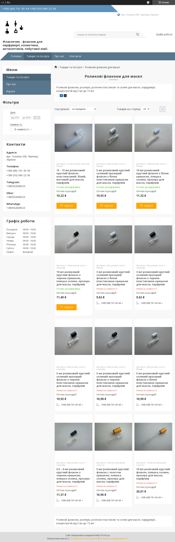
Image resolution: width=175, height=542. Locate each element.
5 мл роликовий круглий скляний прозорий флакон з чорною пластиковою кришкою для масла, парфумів (73, 379)
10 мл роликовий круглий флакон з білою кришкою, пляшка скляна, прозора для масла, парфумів (152, 176)
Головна (16, 56)
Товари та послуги (37, 56)
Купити (68, 205)
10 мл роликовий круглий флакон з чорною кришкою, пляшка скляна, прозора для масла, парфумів (73, 278)
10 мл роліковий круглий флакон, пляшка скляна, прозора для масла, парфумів (153, 473)
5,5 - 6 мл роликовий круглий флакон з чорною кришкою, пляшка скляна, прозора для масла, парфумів (73, 475)
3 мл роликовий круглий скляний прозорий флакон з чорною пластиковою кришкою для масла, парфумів (153, 278)
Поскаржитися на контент (83, 538)
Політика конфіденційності (114, 538)
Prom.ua (105, 535)
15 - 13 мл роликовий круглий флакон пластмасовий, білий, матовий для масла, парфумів (71, 176)
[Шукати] (137, 35)
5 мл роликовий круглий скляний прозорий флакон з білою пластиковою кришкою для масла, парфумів (113, 176)
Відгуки (10, 91)
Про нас (59, 56)
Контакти (75, 56)
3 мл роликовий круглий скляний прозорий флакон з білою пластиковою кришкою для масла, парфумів (113, 278)
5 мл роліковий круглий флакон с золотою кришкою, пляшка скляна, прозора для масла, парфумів (112, 475)
